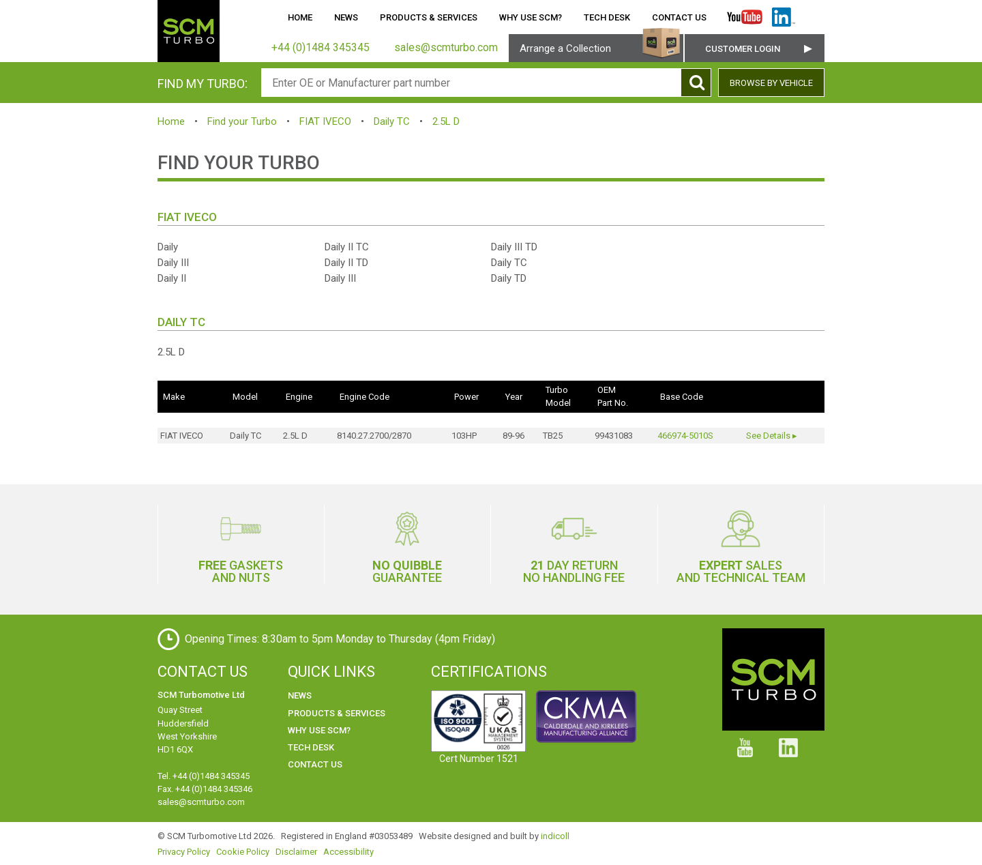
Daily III (173, 262)
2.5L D (446, 121)
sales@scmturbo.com (201, 802)
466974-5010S (685, 435)
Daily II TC (347, 247)
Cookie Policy (242, 852)
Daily (168, 247)
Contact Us (679, 17)
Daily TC (392, 121)
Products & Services (428, 17)
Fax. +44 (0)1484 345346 (205, 789)
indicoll (555, 836)
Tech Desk (607, 17)
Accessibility (348, 852)
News (346, 17)
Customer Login (742, 49)
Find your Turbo (242, 121)
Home (300, 17)
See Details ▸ (771, 435)
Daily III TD (514, 247)
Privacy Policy (184, 852)
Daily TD (508, 278)
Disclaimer (296, 852)
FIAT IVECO (325, 121)
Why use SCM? (530, 17)
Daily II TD (346, 262)
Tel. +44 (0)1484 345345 (204, 776)
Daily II (172, 278)
